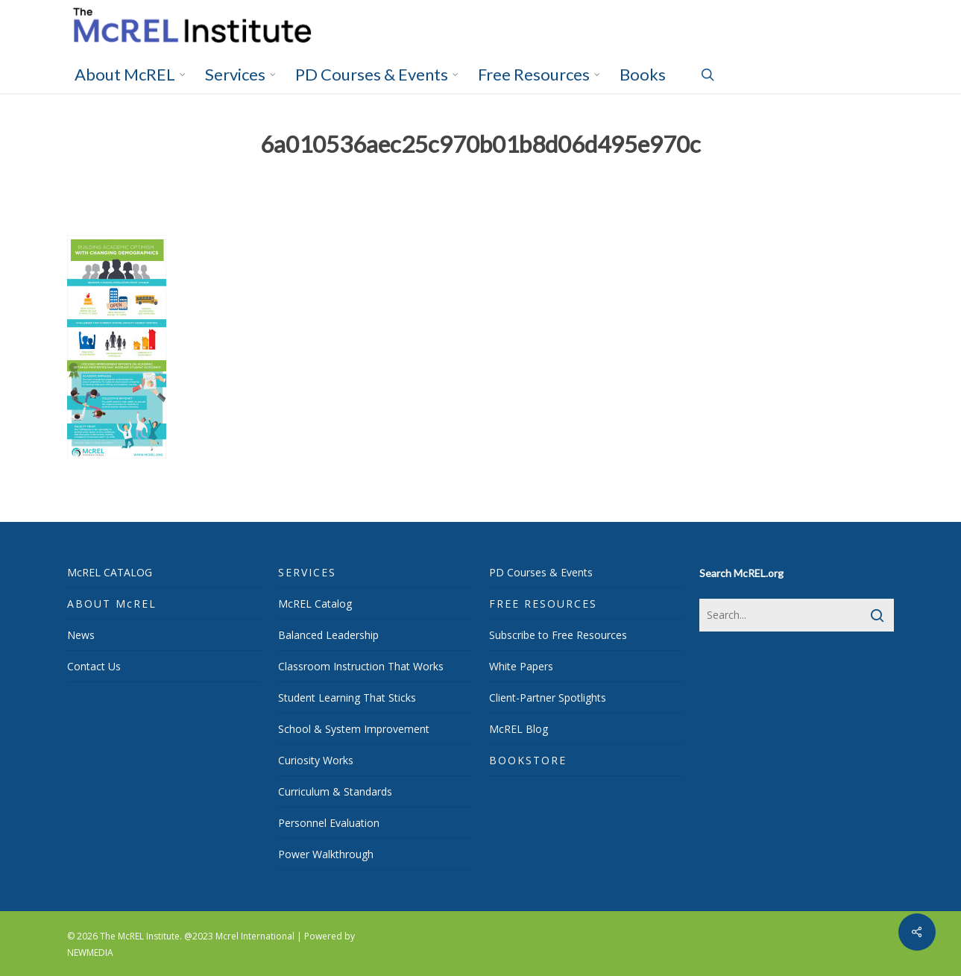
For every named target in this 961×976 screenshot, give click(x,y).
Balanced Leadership (328, 635)
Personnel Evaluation (328, 823)
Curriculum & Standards (335, 791)
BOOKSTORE (528, 760)
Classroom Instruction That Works (361, 666)
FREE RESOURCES (543, 603)
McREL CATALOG (109, 572)
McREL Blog (518, 729)
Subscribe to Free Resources (558, 635)
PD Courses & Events (541, 572)
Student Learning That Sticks (347, 697)
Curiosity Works (315, 760)
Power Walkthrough (326, 854)
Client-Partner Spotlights (547, 697)
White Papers (521, 666)
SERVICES (307, 572)
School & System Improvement (353, 729)
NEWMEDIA (90, 952)
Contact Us (94, 666)
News (81, 635)
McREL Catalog (315, 603)
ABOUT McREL (112, 603)
